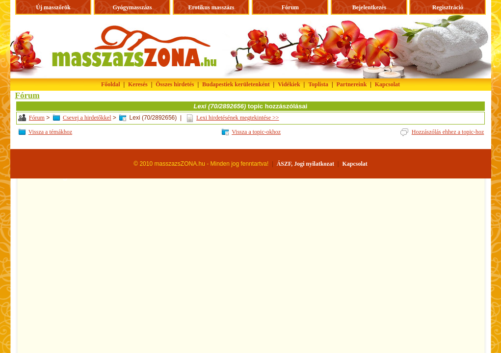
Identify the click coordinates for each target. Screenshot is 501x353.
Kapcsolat (387, 84)
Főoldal (110, 84)
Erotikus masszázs (211, 7)
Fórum (290, 7)
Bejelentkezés (369, 7)
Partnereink (352, 84)
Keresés (138, 84)
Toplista (318, 84)
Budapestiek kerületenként (236, 84)
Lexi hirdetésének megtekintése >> (237, 117)
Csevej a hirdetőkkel (87, 117)
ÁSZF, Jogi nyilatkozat (305, 163)
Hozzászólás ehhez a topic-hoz (448, 131)
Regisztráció (447, 7)
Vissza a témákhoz (50, 131)
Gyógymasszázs (132, 7)
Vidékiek (289, 84)
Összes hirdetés (175, 84)
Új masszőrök (53, 7)
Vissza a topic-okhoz (256, 131)
